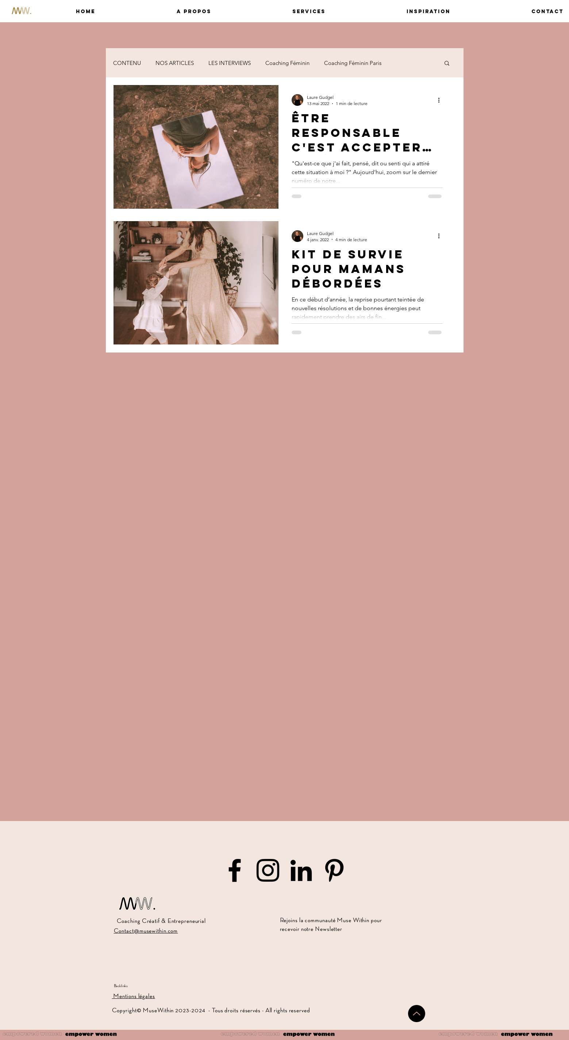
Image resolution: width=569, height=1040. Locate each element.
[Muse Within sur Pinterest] (334, 870)
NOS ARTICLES (174, 62)
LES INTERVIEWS (229, 62)
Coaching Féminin (287, 62)
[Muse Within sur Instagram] (268, 870)
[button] (159, 11)
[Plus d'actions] (441, 100)
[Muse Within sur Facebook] (234, 870)
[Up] (416, 1013)
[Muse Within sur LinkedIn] (301, 870)
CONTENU (127, 62)
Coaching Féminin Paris (352, 62)
